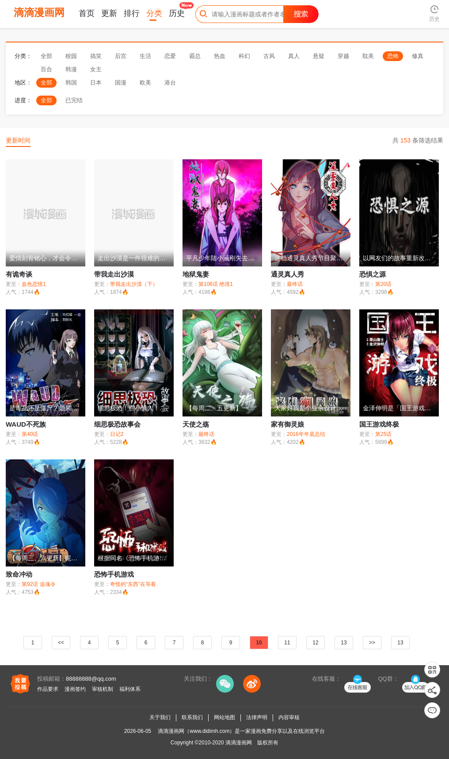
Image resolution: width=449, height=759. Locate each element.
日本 (96, 82)
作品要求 (47, 689)
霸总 (195, 56)
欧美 (145, 82)
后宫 (120, 56)
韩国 (71, 82)
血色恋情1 (34, 284)
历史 (177, 13)
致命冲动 (19, 574)
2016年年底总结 (306, 434)
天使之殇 (196, 424)
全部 (46, 56)
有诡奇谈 (19, 274)
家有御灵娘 (287, 424)
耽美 (368, 56)
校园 (71, 56)
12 (315, 643)
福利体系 (130, 689)
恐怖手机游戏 (114, 574)
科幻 (244, 56)
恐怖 (393, 56)
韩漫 (71, 69)
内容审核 (289, 717)
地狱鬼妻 (196, 274)
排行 (132, 13)
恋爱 (170, 56)
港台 (170, 82)
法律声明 (256, 717)
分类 (154, 13)
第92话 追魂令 (39, 584)
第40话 (30, 434)
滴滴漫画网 (238, 743)
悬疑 (318, 56)
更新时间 (18, 140)
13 (343, 643)
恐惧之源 (372, 274)
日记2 (117, 434)
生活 (145, 56)
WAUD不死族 (26, 424)
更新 (109, 13)
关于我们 (160, 717)
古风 (269, 56)
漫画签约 (75, 689)
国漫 (120, 82)
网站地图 (224, 717)
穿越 (343, 56)
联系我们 (192, 717)
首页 (87, 13)
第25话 (383, 434)
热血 (219, 56)
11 (287, 643)
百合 (46, 69)
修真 (417, 56)
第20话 (383, 284)
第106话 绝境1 (215, 284)
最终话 (295, 284)
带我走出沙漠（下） (134, 284)
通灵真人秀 (287, 274)
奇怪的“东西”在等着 (133, 584)
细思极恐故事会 (117, 424)
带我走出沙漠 (114, 274)
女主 (96, 69)
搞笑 (96, 56)
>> (372, 643)
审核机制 (102, 689)
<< (61, 643)
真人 (294, 56)
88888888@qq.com (91, 678)
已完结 (74, 100)
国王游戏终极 (379, 424)
